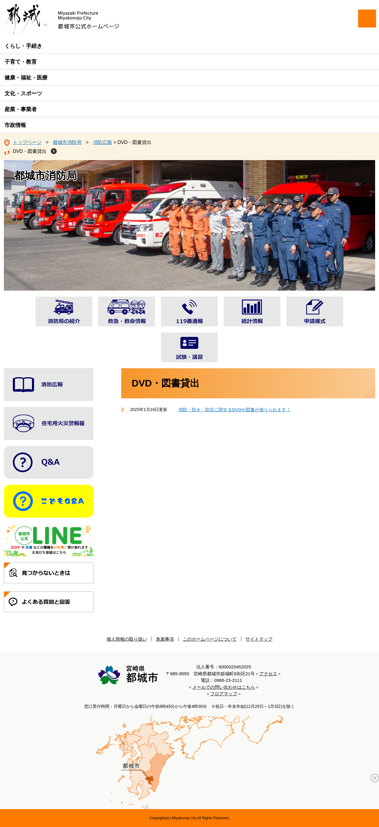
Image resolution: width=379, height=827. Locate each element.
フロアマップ (223, 693)
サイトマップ (258, 639)
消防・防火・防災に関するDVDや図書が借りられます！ (234, 409)
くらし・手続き (23, 46)
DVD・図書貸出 (30, 151)
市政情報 (15, 125)
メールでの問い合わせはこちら (223, 687)
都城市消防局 (67, 142)
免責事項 (165, 639)
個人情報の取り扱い (127, 639)
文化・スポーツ (23, 93)
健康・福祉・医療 (25, 78)
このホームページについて (210, 639)
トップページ (27, 142)
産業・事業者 (20, 109)
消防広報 (102, 142)
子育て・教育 (20, 62)
